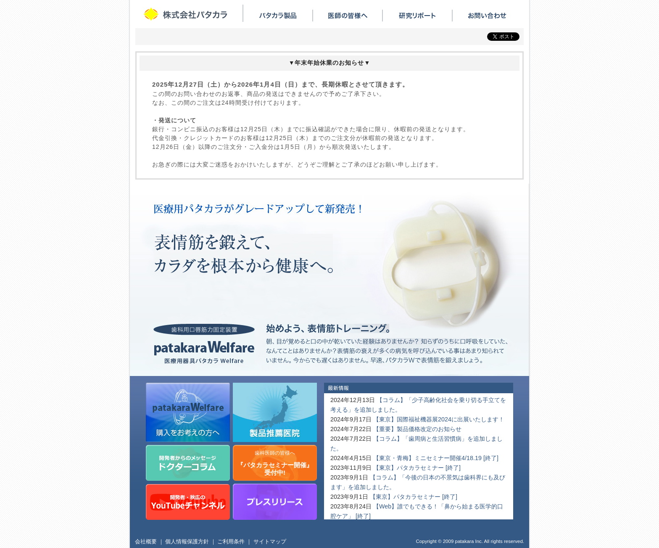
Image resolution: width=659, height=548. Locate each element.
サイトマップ (269, 541)
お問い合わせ (487, 15)
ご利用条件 (231, 541)
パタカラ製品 (277, 15)
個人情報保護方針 (187, 541)
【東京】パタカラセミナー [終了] (417, 467)
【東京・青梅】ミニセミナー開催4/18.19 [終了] (435, 458)
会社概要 (146, 541)
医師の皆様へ (347, 15)
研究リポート (417, 15)
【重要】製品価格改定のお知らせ (417, 429)
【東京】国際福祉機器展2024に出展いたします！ (438, 419)
